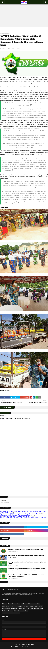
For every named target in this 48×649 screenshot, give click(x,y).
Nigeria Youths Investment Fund (36, 606)
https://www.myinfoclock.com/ (31, 646)
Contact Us (24, 644)
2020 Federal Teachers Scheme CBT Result (10, 613)
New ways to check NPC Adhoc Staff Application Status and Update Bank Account (27, 562)
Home (1, 32)
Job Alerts (18, 603)
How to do (4, 610)
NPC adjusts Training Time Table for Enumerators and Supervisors (25, 549)
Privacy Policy (31, 644)
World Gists (10, 610)
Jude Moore (4, 48)
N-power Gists (11, 603)
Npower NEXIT (36, 603)
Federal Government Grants (7, 606)
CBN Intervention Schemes (26, 603)
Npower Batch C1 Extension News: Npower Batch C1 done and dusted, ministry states (26, 556)
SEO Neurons (17, 646)
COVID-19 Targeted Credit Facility (21, 606)
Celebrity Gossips (17, 610)
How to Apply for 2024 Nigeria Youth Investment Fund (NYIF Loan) (15, 516)
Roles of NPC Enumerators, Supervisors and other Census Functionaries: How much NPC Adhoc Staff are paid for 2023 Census (27, 569)
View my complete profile (4, 502)
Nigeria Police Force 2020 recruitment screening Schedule (13, 608)
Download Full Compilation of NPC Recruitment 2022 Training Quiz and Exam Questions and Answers (26, 575)
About (20, 644)
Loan (28, 608)
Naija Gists (6, 32)
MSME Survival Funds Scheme (37, 608)
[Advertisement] (24, 14)
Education (25, 610)
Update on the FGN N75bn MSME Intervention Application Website (15, 515)
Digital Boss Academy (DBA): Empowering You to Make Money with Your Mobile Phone (19, 514)
